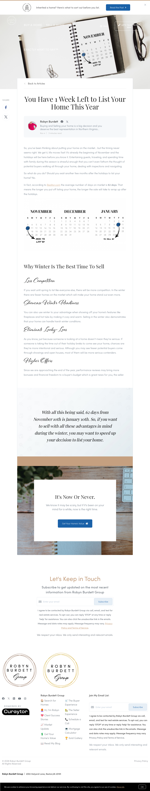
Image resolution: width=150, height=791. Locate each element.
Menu (104, 26)
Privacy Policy (141, 760)
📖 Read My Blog (50, 743)
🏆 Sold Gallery (73, 738)
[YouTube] (19, 698)
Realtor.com (53, 184)
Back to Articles (36, 83)
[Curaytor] (15, 714)
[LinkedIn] (14, 698)
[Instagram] (25, 698)
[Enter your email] (68, 602)
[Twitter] (9, 698)
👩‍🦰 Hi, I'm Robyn (50, 710)
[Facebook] (3, 698)
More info (120, 787)
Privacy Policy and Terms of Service (106, 737)
